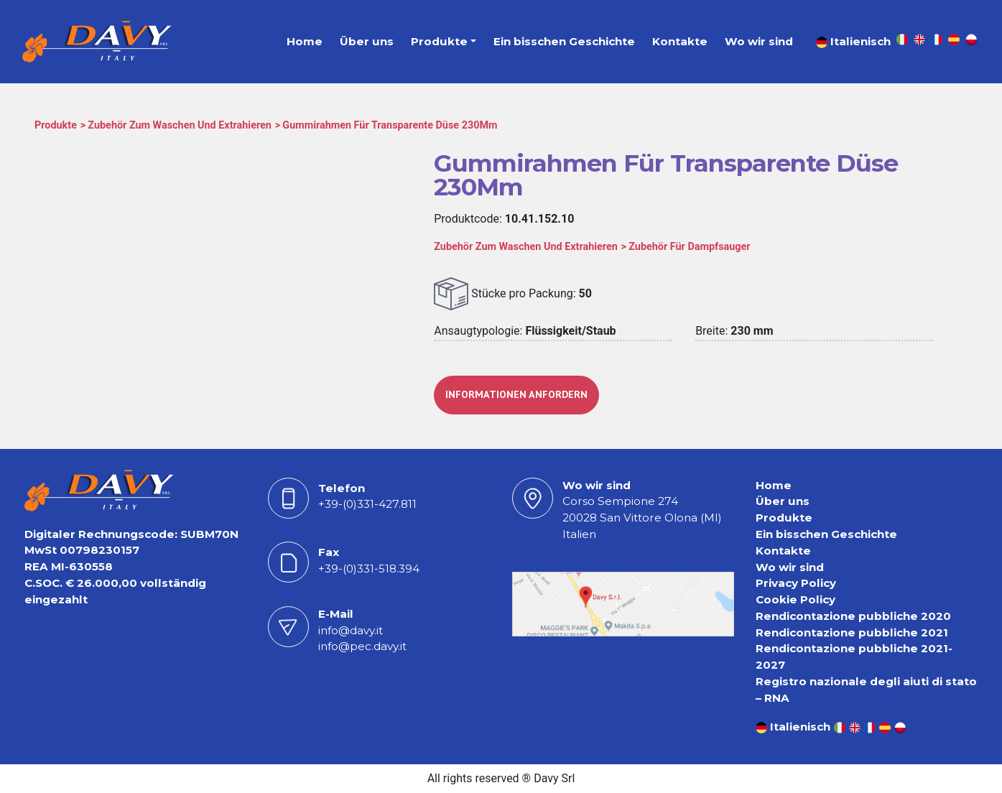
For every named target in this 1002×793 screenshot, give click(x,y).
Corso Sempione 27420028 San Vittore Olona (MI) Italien (642, 517)
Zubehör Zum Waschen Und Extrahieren (180, 125)
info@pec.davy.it (362, 646)
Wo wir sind (759, 41)
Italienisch (853, 41)
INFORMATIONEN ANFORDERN (516, 394)
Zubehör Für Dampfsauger (689, 247)
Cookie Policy (795, 599)
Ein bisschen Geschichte (564, 41)
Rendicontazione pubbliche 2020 (853, 616)
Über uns (367, 41)
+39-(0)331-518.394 (368, 568)
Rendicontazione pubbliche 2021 (852, 632)
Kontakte (680, 41)
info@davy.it (350, 630)
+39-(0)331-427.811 (367, 504)
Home (305, 41)
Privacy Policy (796, 583)
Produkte (439, 41)
